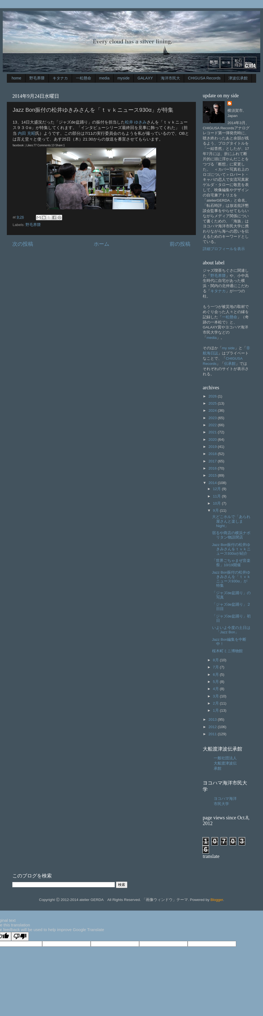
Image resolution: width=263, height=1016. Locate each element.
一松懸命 (83, 78)
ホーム (101, 244)
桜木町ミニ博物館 (227, 651)
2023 (213, 418)
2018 (213, 454)
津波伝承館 (238, 78)
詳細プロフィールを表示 (224, 249)
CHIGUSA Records (204, 78)
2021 (213, 432)
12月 (217, 489)
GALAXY (145, 78)
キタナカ (60, 78)
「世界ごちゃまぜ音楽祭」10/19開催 (231, 563)
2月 (216, 703)
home (16, 78)
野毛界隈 (37, 78)
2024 (213, 410)
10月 (217, 503)
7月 (216, 667)
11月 (217, 496)
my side (228, 348)
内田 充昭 (26, 133)
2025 (213, 403)
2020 (213, 439)
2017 (213, 461)
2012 (213, 727)
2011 (213, 734)
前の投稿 (180, 244)
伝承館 (230, 364)
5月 (216, 682)
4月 (216, 689)
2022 (213, 425)
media (104, 78)
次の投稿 (22, 244)
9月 (216, 510)
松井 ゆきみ (136, 122)
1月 (216, 710)
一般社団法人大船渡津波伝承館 (225, 763)
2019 (213, 447)
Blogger (216, 900)
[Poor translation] (20, 936)
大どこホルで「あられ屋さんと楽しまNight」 (231, 521)
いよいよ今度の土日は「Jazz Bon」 (231, 630)
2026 (213, 396)
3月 (216, 696)
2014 (213, 483)
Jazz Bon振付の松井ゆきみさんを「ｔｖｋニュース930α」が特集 (231, 579)
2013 (213, 719)
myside (124, 78)
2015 (213, 475)
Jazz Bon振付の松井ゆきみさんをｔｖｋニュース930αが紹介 (231, 549)
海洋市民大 (170, 78)
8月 (216, 660)
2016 (213, 468)
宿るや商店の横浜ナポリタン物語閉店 (231, 535)
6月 (216, 674)
